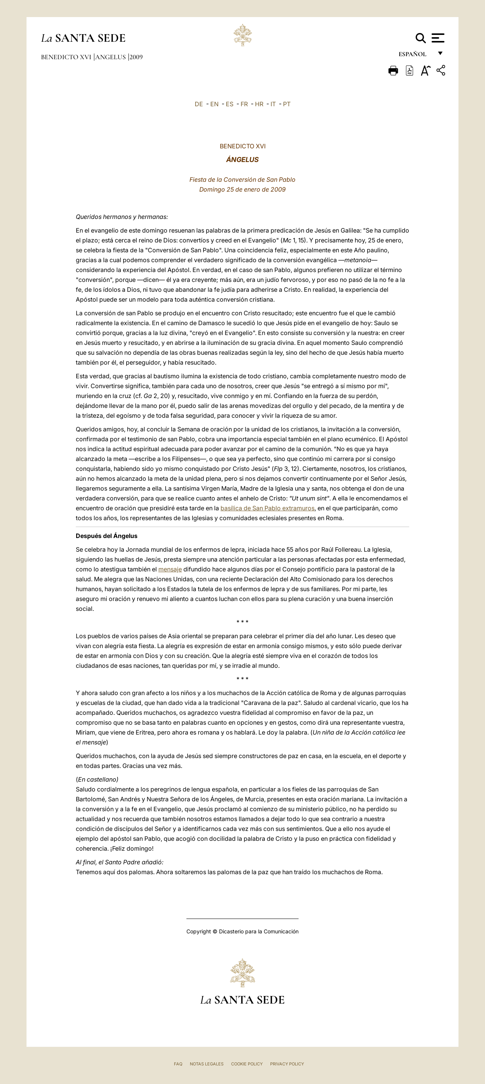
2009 (136, 57)
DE (199, 104)
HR (259, 104)
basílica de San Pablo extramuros (267, 508)
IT (273, 104)
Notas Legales (207, 1064)
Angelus (111, 57)
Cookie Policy (247, 1064)
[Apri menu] (437, 37)
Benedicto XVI (67, 57)
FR (244, 104)
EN (214, 104)
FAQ (178, 1064)
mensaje (170, 569)
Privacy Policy (287, 1064)
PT (287, 104)
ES (229, 104)
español (415, 56)
